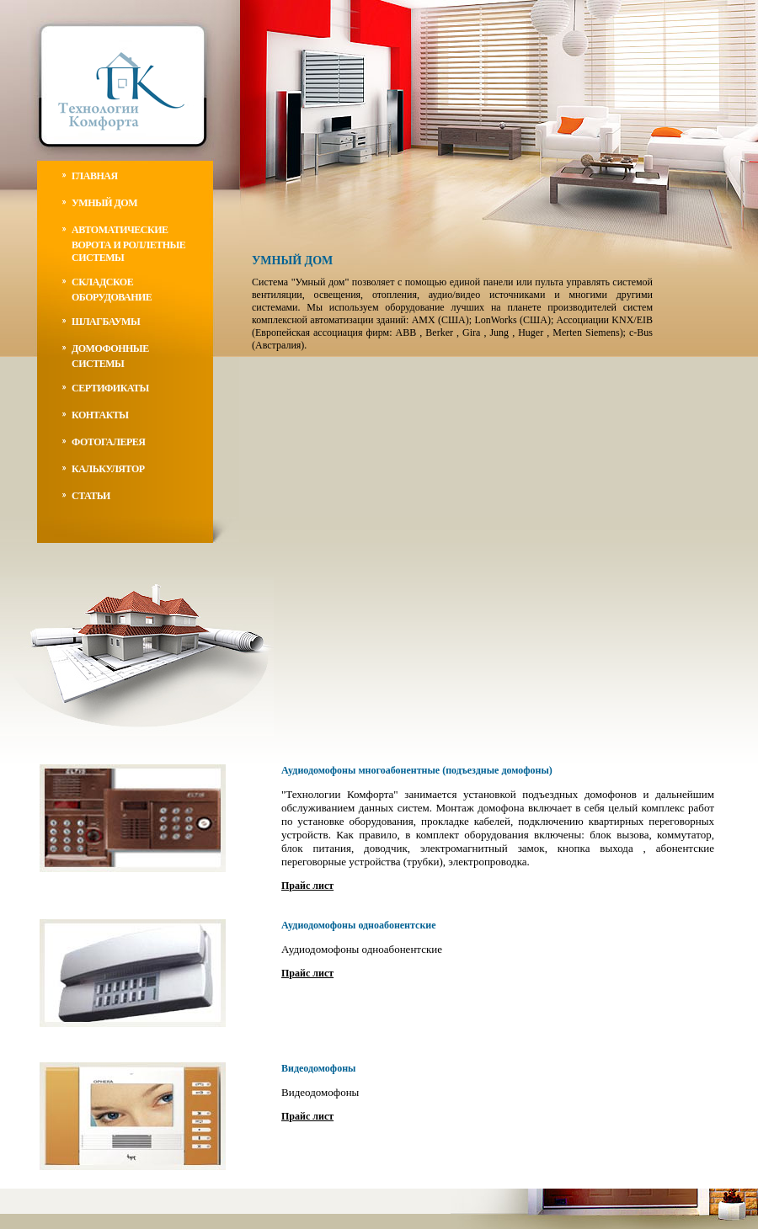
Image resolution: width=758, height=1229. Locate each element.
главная (95, 176)
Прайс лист (307, 885)
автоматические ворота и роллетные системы (128, 243)
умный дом (104, 203)
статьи (91, 496)
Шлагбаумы (106, 321)
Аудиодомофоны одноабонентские (358, 925)
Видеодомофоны (318, 1068)
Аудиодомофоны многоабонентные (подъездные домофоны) (416, 770)
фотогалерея (108, 442)
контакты (100, 415)
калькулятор (108, 469)
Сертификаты (110, 388)
